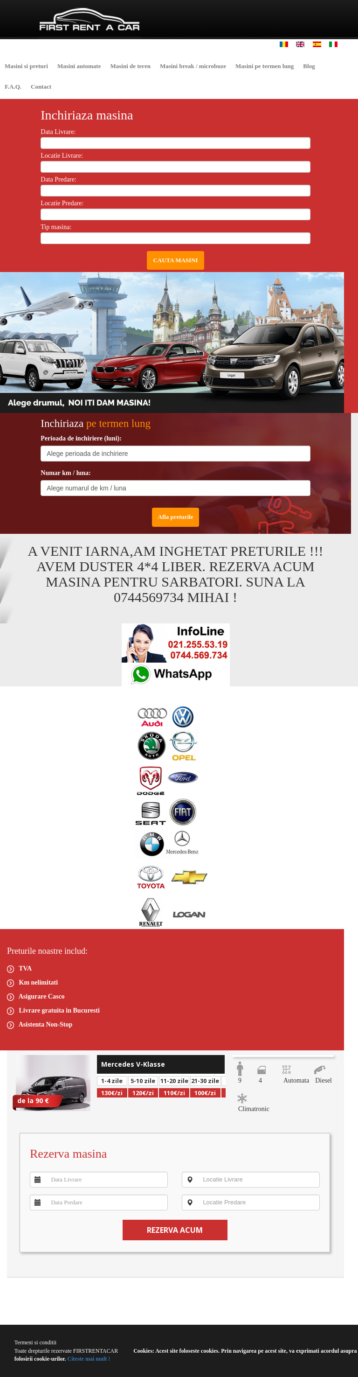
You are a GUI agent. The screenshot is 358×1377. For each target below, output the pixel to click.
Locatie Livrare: (62, 155)
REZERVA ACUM (175, 1230)
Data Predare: (58, 179)
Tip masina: (56, 227)
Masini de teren (130, 66)
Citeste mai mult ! (88, 1359)
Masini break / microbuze (193, 66)
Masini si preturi (26, 66)
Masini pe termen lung (264, 66)
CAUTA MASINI (175, 260)
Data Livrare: (58, 131)
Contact (41, 86)
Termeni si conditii (35, 1342)
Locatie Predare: (62, 203)
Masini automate (79, 66)
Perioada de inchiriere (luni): (81, 438)
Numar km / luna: (65, 472)
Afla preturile (175, 516)
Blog (309, 66)
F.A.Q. (13, 86)
